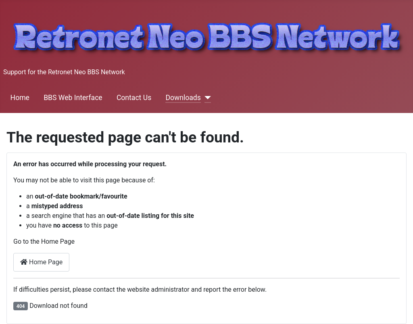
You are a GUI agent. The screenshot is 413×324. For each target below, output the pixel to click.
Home (19, 98)
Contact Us (134, 98)
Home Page (41, 262)
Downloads (182, 98)
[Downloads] (206, 97)
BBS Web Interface (73, 98)
